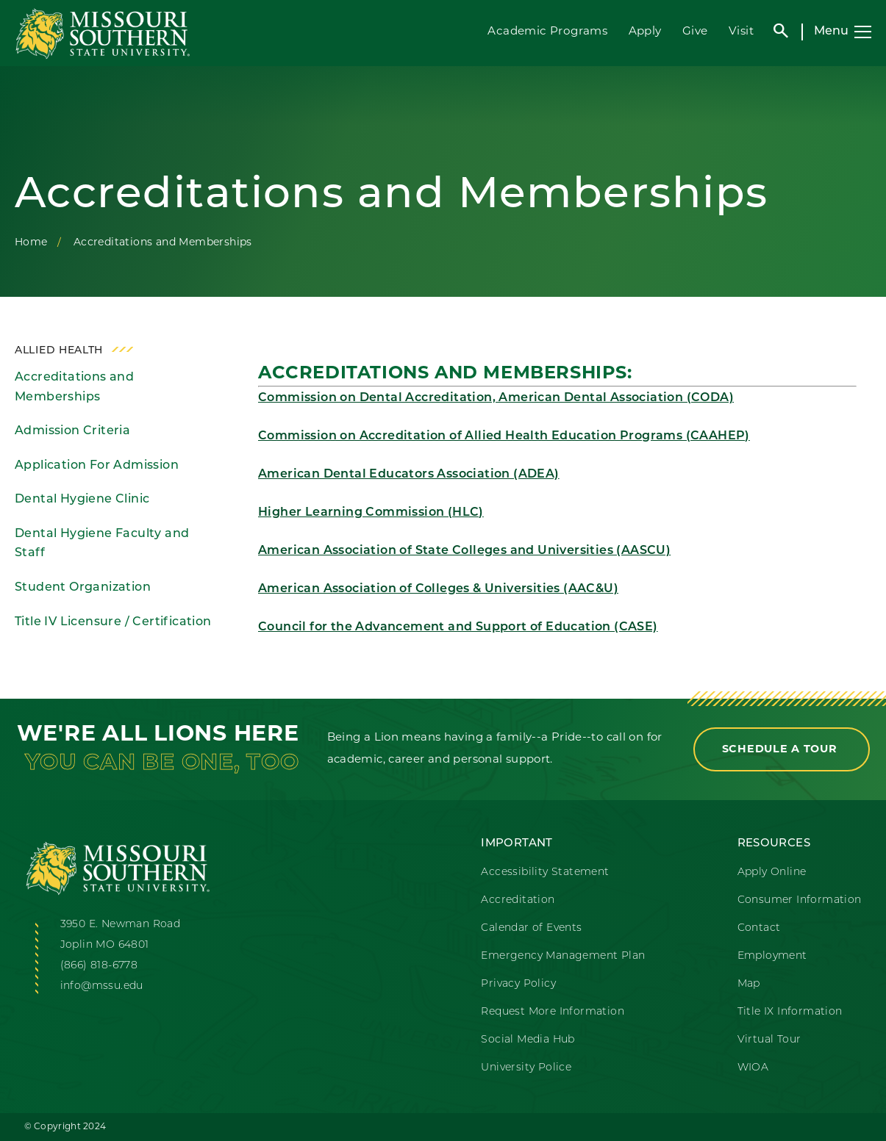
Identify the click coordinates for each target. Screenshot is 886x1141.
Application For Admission (97, 466)
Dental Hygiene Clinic (82, 499)
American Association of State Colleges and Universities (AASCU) (464, 551)
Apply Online (772, 872)
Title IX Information (790, 1012)
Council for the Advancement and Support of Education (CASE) (458, 627)
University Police (526, 1067)
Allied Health (59, 350)
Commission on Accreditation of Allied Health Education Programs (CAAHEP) (504, 436)
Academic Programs (547, 31)
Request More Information (552, 1012)
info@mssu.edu (101, 986)
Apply (645, 31)
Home (31, 242)
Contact (759, 928)
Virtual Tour (769, 1039)
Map (748, 984)
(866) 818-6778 (99, 965)
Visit (741, 31)
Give (695, 31)
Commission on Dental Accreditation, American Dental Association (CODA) (496, 398)
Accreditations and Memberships (74, 387)
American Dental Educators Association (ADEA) (409, 474)
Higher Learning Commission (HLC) (371, 513)
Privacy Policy (518, 984)
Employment (772, 956)
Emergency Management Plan (563, 956)
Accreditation (517, 900)
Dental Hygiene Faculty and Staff (102, 544)
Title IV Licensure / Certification (113, 622)
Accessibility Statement (545, 872)
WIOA (753, 1067)
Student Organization (83, 588)
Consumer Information (799, 900)
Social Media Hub (527, 1039)
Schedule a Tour (781, 749)
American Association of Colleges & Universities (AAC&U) (438, 589)
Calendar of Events (531, 928)
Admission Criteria (72, 431)
